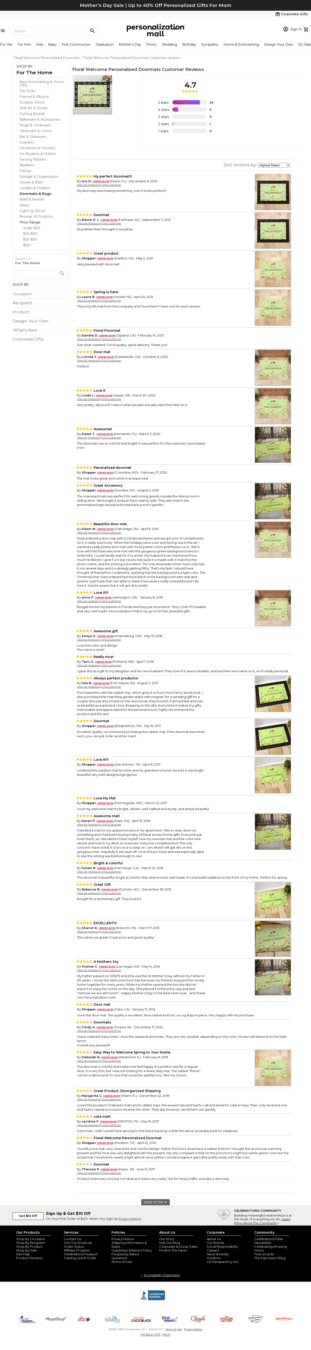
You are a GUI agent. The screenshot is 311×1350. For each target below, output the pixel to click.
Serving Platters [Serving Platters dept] (33, 159)
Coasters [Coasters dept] (27, 142)
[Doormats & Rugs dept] (35, 194)
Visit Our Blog (169, 1243)
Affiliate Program (77, 1250)
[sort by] (274, 165)
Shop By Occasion (30, 1239)
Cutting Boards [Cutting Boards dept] (32, 114)
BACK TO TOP (156, 1202)
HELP (166, 1334)
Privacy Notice (130, 1219)
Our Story (166, 1239)
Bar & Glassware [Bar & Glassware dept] (33, 136)
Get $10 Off (28, 1216)
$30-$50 (30, 239)
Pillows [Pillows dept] (25, 171)
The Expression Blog (270, 1258)
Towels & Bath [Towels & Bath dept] (31, 182)
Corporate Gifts (28, 339)
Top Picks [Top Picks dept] (27, 91)
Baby (52, 44)
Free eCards (264, 1254)
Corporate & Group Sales (178, 1246)
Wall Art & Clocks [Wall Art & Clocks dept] (33, 108)
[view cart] (307, 29)
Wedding (169, 44)
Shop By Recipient (30, 1243)
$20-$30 (30, 234)
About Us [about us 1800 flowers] (214, 1239)
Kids (39, 44)
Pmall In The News (173, 1250)
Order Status (74, 1246)
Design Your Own (278, 44)
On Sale (304, 44)
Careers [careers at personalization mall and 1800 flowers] (213, 1250)
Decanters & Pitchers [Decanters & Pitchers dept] (37, 148)
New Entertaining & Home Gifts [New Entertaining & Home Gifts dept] (42, 83)
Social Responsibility (222, 1246)
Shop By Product (29, 1246)
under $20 (31, 228)
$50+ (27, 245)
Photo (151, 44)
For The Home (34, 72)
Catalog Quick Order (80, 1258)
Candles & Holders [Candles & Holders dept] (35, 188)
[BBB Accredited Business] (152, 1299)
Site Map (23, 1254)
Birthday (189, 44)
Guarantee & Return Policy (131, 1250)
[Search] (54, 31)
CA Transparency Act (223, 1262)
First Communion (76, 44)
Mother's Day (130, 44)
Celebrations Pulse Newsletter (268, 1241)
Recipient (22, 303)
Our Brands (215, 1243)
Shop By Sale (26, 1250)
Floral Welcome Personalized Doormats (116, 69)
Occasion (22, 294)
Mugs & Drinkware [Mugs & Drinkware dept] (35, 125)
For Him (24, 44)
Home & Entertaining (241, 44)
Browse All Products (36, 216)
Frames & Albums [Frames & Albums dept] (34, 96)
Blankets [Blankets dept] (27, 165)
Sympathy (209, 44)
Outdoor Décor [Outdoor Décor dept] (32, 102)
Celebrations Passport (81, 1254)
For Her (6, 44)
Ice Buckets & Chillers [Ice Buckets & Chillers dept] (37, 154)
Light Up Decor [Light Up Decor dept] (32, 211)
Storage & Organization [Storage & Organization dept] (39, 176)
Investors (214, 1258)
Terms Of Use (121, 1262)
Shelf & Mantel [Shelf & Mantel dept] (32, 199)
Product (21, 312)
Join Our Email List (78, 1243)
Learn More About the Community (262, 1221)
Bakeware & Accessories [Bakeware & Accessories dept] (40, 119)
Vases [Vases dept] (24, 205)
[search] (42, 273)
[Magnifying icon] (92, 31)
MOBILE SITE (150, 1334)
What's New (25, 330)
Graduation (105, 44)
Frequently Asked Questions (125, 1256)
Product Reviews (29, 1258)
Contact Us (72, 1239)
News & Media (218, 1254)
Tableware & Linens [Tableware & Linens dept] (36, 131)
